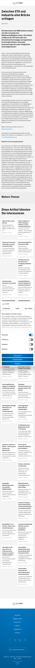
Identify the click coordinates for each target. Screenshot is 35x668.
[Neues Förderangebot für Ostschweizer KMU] (25, 248)
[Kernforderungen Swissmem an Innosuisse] (9, 288)
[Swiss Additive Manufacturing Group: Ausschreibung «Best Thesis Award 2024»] (25, 555)
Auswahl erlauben (17, 359)
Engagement (17, 629)
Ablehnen (17, 363)
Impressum (6, 656)
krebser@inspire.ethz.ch (10, 137)
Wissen (17, 626)
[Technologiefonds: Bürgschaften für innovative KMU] (25, 413)
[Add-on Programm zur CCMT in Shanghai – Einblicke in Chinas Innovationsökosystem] (25, 229)
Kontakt (19, 658)
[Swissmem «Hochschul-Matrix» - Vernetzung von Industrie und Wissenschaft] (9, 452)
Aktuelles (17, 615)
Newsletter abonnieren (19, 649)
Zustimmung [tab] (6, 308)
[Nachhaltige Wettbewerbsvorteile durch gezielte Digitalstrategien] (9, 491)
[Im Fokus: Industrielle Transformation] (25, 471)
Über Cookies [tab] (29, 308)
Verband (17, 632)
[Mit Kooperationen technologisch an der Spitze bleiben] (25, 490)
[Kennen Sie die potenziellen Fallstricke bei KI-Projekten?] (25, 452)
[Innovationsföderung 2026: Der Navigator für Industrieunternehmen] (25, 288)
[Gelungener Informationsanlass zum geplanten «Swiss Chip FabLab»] (25, 392)
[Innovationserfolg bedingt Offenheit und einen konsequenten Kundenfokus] (25, 533)
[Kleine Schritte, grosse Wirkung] (9, 227)
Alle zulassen (17, 355)
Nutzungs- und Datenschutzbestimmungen (20, 656)
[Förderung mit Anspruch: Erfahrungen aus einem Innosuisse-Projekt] (9, 249)
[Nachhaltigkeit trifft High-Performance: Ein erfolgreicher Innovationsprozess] (9, 413)
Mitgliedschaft (17, 619)
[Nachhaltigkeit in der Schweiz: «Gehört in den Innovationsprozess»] (9, 531)
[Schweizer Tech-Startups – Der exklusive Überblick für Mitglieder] (9, 370)
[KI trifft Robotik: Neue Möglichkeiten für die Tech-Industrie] (25, 432)
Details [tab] (17, 308)
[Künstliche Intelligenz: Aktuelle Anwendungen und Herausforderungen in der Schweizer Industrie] (25, 511)
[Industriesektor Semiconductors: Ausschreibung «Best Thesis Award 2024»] (25, 576)
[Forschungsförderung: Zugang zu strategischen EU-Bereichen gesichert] (9, 391)
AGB (15, 658)
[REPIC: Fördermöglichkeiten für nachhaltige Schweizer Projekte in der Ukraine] (25, 371)
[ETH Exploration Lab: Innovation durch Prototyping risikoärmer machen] (25, 268)
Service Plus (17, 622)
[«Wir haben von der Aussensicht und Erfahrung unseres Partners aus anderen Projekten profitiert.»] (9, 557)
